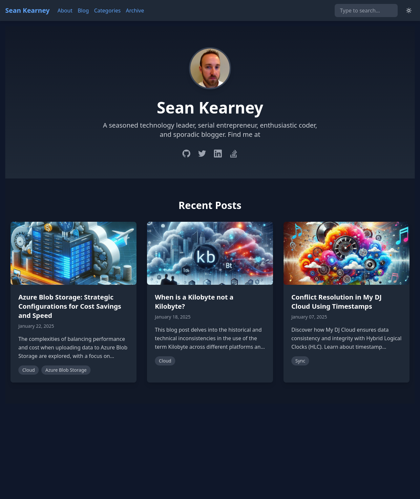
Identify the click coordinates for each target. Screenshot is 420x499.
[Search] (366, 10)
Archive (135, 10)
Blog (83, 10)
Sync (300, 361)
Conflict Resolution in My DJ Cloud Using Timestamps (336, 302)
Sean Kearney (27, 10)
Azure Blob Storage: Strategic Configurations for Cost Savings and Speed (69, 306)
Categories (107, 10)
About (64, 10)
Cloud (28, 370)
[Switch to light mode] (409, 10)
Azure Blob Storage (66, 370)
